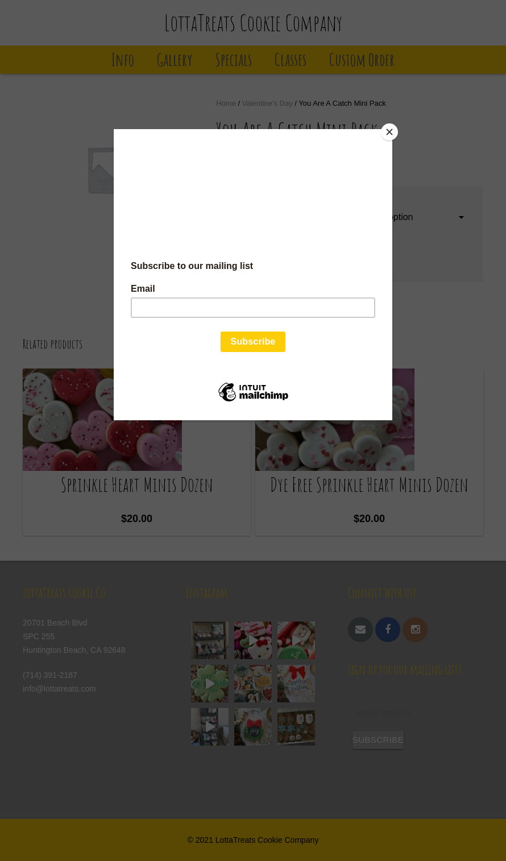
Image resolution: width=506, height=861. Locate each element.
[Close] (389, 131)
